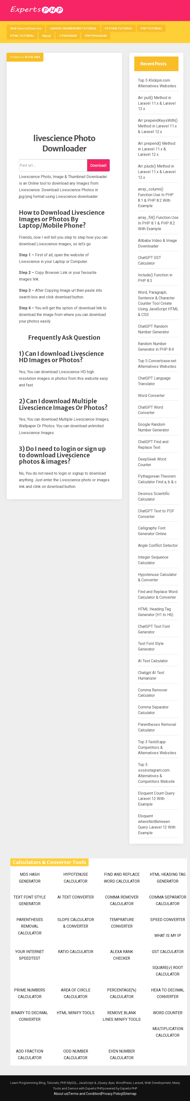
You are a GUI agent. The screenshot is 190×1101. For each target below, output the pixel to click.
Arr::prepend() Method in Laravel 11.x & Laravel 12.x (156, 149)
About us (61, 1094)
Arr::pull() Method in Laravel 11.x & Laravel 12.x (157, 103)
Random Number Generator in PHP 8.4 (156, 346)
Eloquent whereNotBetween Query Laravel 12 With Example (157, 824)
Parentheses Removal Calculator (157, 727)
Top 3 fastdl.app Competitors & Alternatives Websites (157, 747)
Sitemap (129, 1094)
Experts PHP (128, 1088)
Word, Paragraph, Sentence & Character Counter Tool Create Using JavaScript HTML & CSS (158, 303)
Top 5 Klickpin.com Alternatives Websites (157, 83)
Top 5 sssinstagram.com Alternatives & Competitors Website (156, 773)
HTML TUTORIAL (22, 35)
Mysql (46, 35)
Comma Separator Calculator (153, 710)
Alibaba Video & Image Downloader (157, 243)
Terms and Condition (84, 1094)
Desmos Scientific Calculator (154, 496)
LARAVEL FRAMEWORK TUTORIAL (73, 28)
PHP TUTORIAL (151, 28)
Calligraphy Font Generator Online (152, 531)
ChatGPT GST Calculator (149, 260)
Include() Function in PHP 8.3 (155, 278)
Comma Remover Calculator (152, 693)
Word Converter (151, 395)
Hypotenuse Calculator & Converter (157, 577)
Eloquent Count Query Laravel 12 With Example (156, 799)
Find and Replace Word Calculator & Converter (157, 594)
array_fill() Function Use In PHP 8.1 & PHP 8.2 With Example (158, 223)
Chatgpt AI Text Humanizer (151, 675)
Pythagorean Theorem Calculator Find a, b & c (157, 479)
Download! (98, 165)
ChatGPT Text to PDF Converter (156, 514)
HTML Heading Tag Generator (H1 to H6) (155, 612)
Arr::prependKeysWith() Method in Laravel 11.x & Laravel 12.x (157, 126)
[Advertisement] (64, 99)
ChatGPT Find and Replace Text (153, 444)
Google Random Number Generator (153, 427)
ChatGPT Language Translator (154, 381)
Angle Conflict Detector (158, 545)
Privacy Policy (111, 1094)
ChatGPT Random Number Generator (153, 329)
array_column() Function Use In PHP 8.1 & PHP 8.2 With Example (156, 197)
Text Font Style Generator (151, 646)
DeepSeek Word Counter (152, 462)
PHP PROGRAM (96, 35)
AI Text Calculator (153, 661)
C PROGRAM (68, 35)
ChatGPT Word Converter (150, 410)
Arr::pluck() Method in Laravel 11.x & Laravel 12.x (157, 172)
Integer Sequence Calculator (153, 560)
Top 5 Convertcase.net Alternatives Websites (157, 364)
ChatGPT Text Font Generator (154, 629)
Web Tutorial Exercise (25, 28)
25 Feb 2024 (32, 57)
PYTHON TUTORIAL (118, 28)
